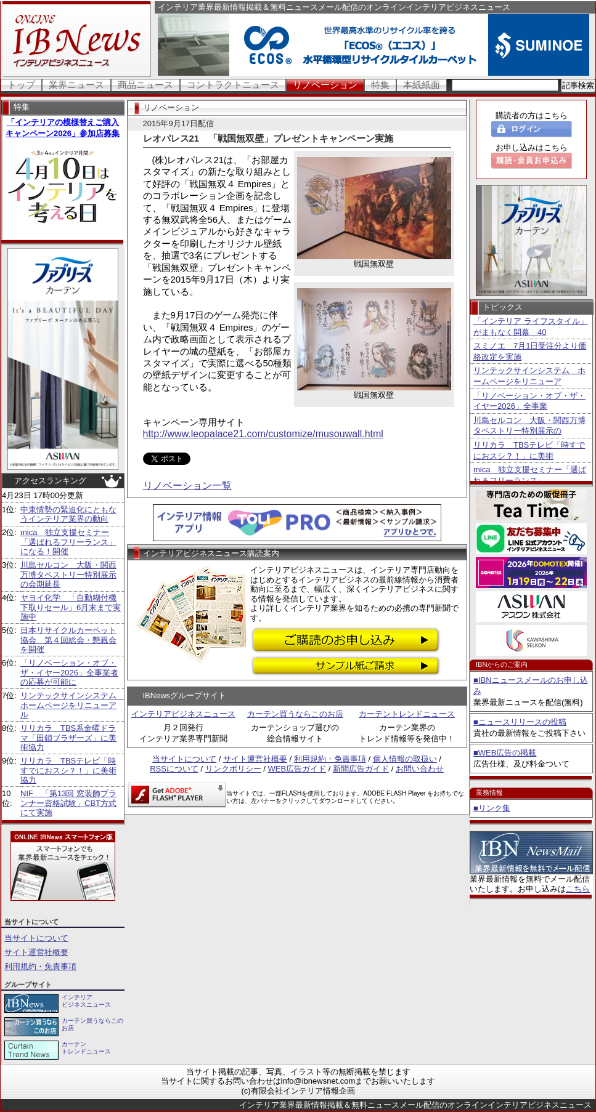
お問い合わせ (420, 768)
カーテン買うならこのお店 (295, 714)
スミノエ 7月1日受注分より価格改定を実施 (529, 351)
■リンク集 (491, 808)
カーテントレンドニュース (407, 714)
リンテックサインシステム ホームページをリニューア (529, 376)
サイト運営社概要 (36, 952)
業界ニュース (76, 84)
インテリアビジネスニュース (183, 714)
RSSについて (174, 768)
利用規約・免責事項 (40, 966)
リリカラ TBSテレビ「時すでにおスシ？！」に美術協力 (68, 770)
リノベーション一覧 (187, 485)
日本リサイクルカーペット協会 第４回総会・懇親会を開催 (68, 640)
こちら (578, 888)
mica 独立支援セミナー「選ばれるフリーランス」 (529, 475)
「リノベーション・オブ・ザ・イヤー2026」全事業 (529, 401)
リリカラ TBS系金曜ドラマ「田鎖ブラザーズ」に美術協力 (68, 737)
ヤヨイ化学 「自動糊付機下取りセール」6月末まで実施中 (70, 607)
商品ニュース (145, 84)
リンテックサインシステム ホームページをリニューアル (72, 705)
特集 (380, 84)
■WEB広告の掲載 (504, 752)
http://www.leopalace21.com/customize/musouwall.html (263, 434)
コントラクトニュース (233, 84)
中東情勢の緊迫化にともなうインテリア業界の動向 (68, 514)
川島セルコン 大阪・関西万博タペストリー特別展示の (529, 426)
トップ (21, 84)
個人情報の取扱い (405, 758)
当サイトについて (36, 938)
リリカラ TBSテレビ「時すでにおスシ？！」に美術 (529, 450)
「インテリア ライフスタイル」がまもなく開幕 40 (530, 326)
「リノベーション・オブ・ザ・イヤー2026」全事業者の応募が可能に (69, 672)
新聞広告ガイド (361, 768)
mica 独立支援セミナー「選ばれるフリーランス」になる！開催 (68, 542)
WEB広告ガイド (297, 768)
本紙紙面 (421, 84)
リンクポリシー (233, 768)
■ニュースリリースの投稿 (519, 722)
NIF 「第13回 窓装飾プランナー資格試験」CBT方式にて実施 (68, 803)
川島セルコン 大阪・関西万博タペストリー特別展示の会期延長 (68, 574)
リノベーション (325, 84)
